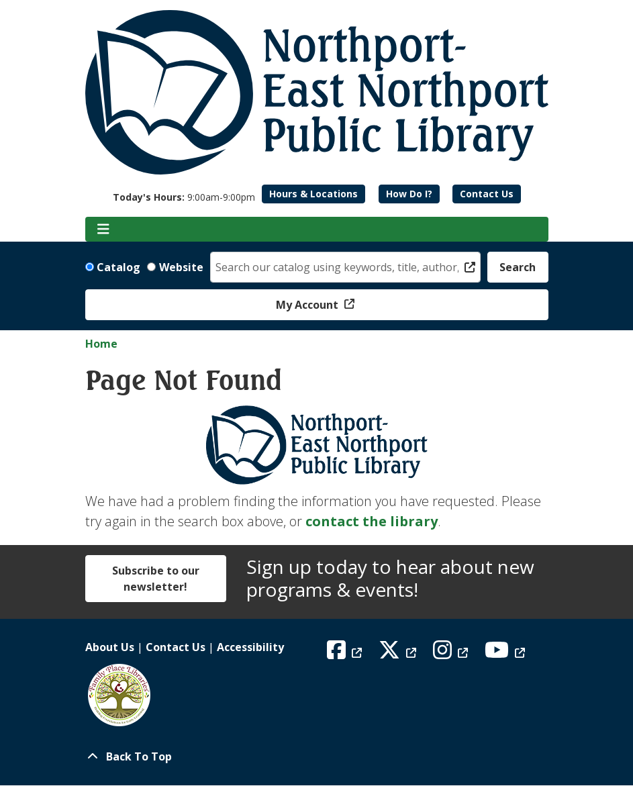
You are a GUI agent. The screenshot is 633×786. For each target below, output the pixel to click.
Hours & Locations (313, 193)
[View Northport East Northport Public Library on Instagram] (452, 653)
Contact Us (487, 193)
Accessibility (250, 647)
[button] (184, 197)
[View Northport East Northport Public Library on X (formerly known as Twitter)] (399, 653)
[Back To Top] (316, 756)
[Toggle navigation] (103, 229)
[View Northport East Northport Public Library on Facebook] (346, 653)
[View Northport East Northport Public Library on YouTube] (506, 653)
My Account (308, 304)
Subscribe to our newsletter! (155, 578)
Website (181, 267)
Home (101, 343)
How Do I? (409, 193)
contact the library (371, 521)
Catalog (118, 267)
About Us (109, 647)
